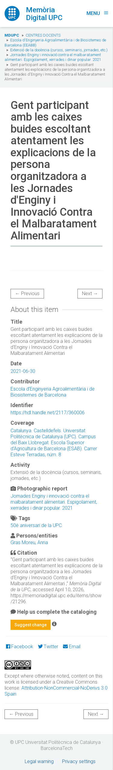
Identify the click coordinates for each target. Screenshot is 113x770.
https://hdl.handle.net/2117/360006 (48, 412)
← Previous (27, 293)
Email (71, 646)
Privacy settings (79, 761)
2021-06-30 (23, 371)
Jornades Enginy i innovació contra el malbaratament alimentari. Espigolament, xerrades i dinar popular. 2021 (53, 57)
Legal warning (39, 761)
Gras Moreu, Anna (29, 542)
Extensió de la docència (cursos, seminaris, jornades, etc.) (59, 50)
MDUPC (12, 35)
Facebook (19, 646)
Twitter (48, 646)
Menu (97, 13)
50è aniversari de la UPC (36, 525)
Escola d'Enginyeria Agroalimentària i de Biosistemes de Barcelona (53, 392)
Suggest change (30, 624)
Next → (90, 293)
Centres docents (43, 35)
